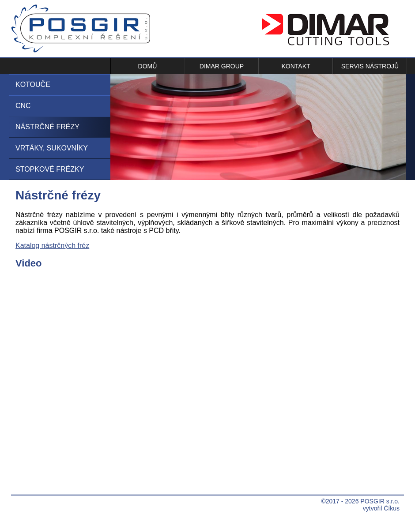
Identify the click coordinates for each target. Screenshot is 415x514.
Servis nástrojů (370, 66)
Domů (147, 66)
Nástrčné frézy (47, 127)
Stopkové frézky (49, 169)
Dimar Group (222, 66)
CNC (23, 105)
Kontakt (295, 66)
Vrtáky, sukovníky (51, 148)
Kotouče (32, 84)
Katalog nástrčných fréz (52, 245)
